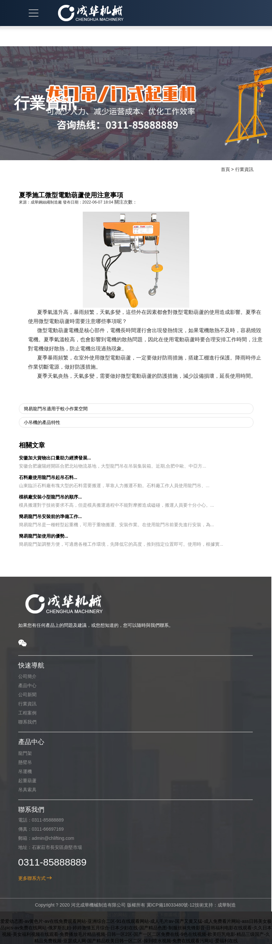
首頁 (225, 169)
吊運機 (21, 771)
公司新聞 (24, 694)
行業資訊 (244, 169)
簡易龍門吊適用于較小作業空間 (56, 408)
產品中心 (24, 685)
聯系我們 (24, 722)
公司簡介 (24, 676)
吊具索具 (24, 789)
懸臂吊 (21, 762)
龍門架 (21, 753)
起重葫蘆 (24, 780)
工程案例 (24, 712)
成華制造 (223, 905)
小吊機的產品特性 (42, 422)
